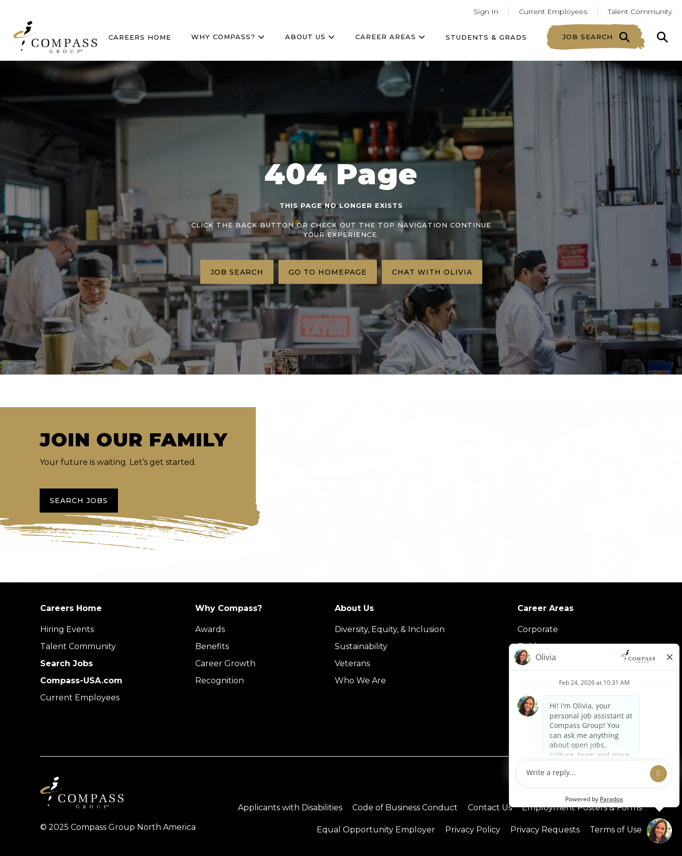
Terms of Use (616, 829)
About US (310, 37)
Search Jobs (79, 500)
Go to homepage (328, 271)
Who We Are (360, 680)
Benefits (212, 646)
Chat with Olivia (432, 271)
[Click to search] (662, 37)
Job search (236, 271)
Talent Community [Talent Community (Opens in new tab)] (78, 646)
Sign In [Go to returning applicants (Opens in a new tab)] (486, 11)
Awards (210, 629)
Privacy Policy (472, 829)
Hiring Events (67, 629)
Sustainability (361, 646)
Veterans (352, 663)
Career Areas (390, 37)
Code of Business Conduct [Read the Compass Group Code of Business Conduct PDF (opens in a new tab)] (405, 807)
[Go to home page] (55, 37)
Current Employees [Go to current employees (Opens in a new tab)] (553, 11)
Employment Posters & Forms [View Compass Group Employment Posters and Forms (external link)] (582, 807)
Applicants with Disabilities (290, 807)
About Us (354, 608)
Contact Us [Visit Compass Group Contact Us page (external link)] (490, 807)
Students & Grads (486, 37)
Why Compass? (228, 37)
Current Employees (79, 697)
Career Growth (225, 663)
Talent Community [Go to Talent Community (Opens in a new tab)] (640, 11)
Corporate (537, 629)
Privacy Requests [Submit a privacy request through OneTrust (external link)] (545, 829)
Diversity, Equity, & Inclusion (390, 629)
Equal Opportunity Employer (376, 829)
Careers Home (139, 37)
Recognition (219, 680)
